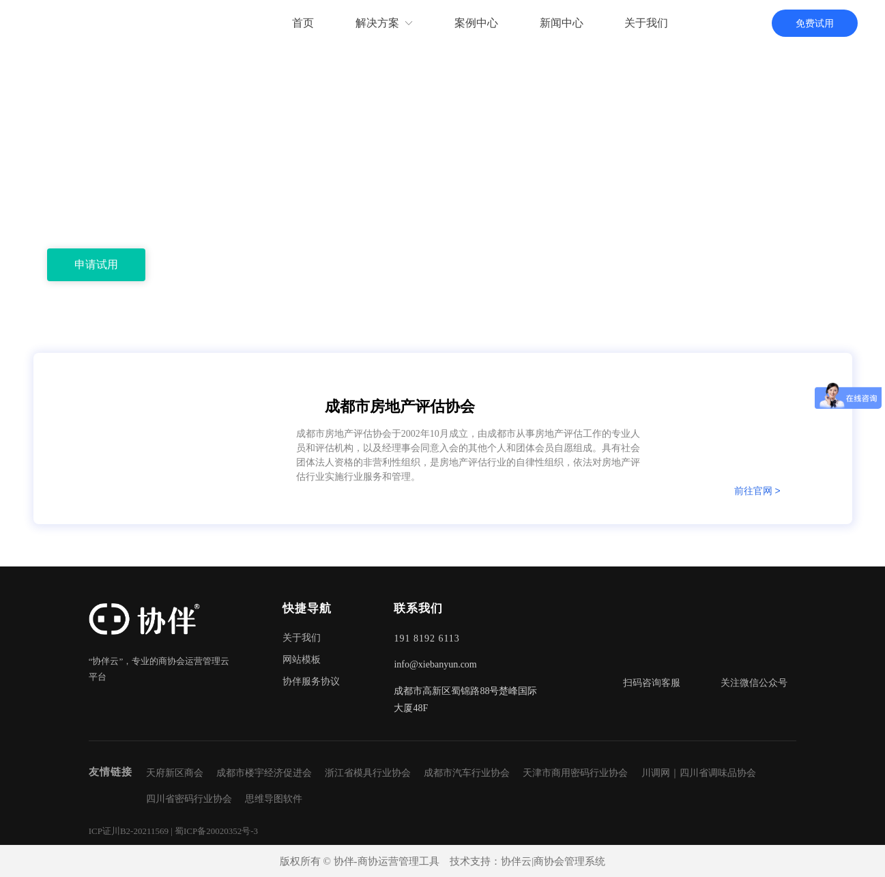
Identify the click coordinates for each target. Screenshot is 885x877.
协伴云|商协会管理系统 (553, 861)
